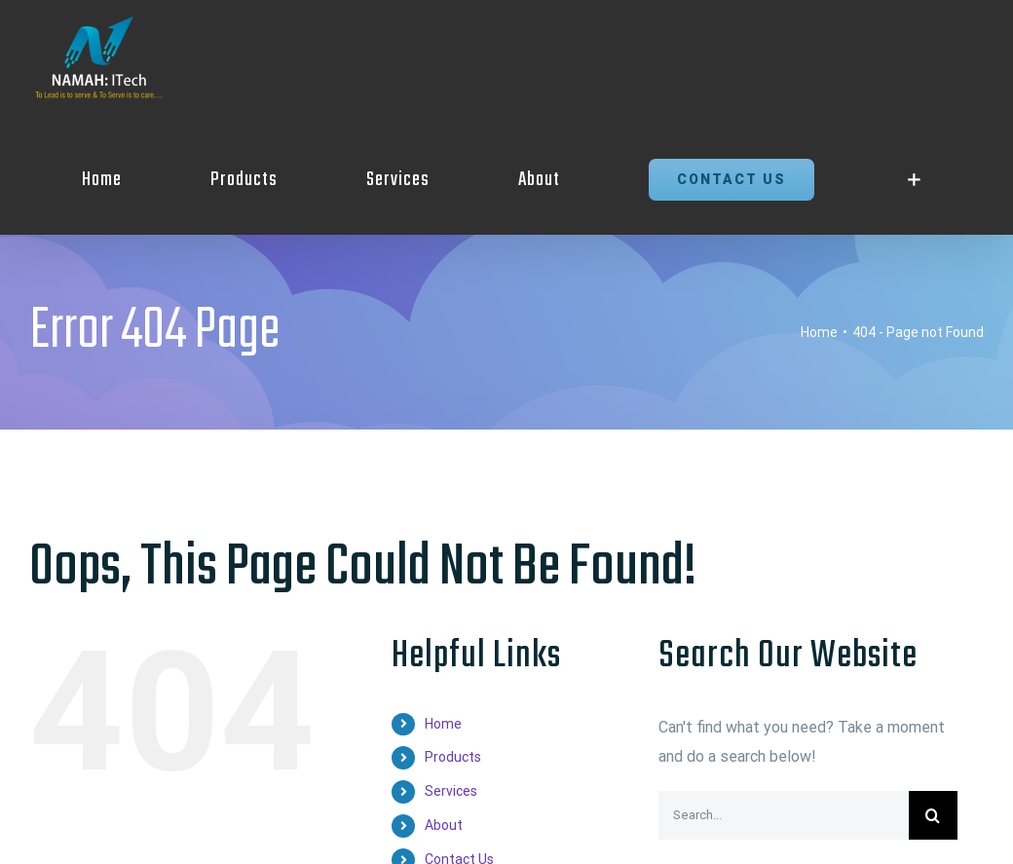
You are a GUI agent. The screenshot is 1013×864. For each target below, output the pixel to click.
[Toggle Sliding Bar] (914, 180)
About (444, 825)
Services (451, 791)
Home (443, 724)
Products (453, 757)
